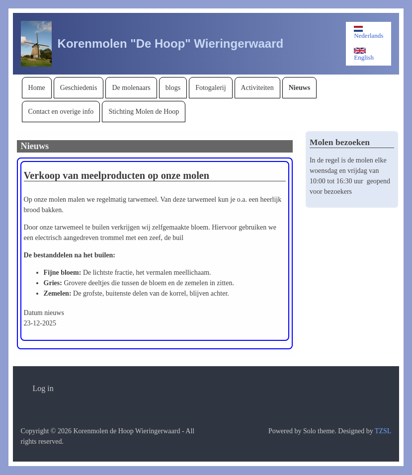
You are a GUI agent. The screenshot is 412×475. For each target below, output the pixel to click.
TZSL (383, 431)
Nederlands (368, 32)
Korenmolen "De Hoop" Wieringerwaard (171, 43)
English (364, 54)
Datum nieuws (44, 313)
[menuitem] (37, 87)
